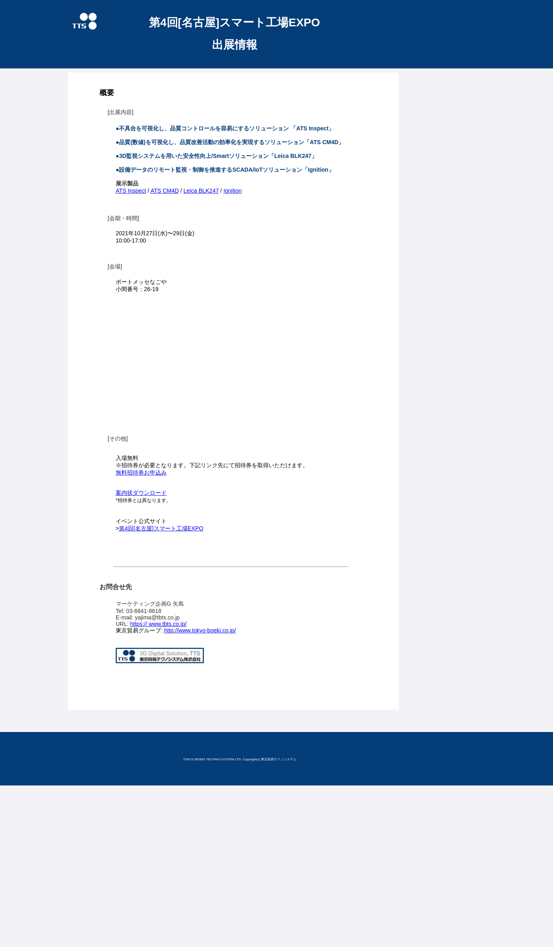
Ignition (232, 190)
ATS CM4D (164, 190)
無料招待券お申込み (141, 472)
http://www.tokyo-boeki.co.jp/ (200, 630)
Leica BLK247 (201, 190)
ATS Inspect (131, 190)
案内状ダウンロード (141, 492)
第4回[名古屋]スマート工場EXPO (161, 528)
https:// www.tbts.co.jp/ (158, 624)
